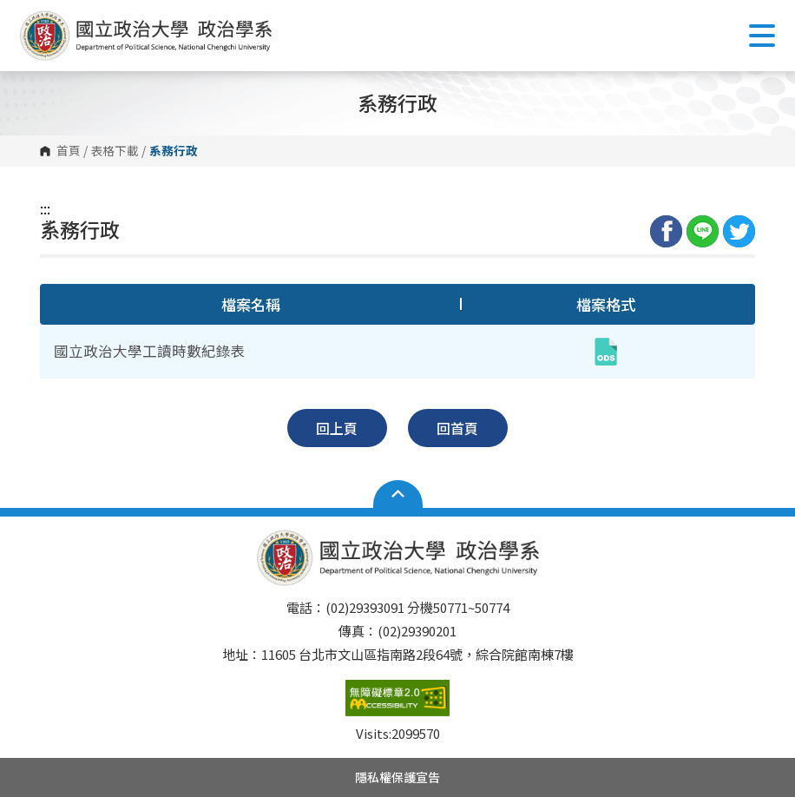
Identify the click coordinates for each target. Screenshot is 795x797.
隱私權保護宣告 (397, 777)
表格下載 (114, 151)
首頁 (68, 151)
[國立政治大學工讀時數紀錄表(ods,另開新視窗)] (606, 351)
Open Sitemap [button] (398, 494)
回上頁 (337, 428)
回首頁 (457, 428)
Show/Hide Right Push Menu (762, 35)
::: (45, 208)
